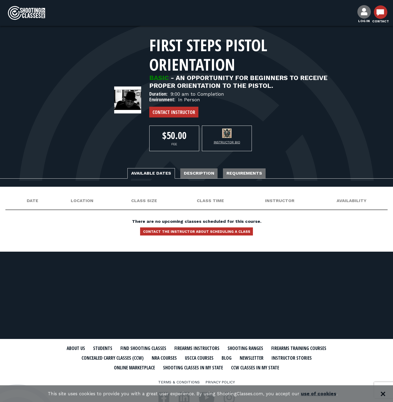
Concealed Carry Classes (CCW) (183, 358)
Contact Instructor (174, 112)
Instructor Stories (146, 367)
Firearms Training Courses (105, 358)
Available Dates (141, 174)
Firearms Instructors (233, 348)
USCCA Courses (284, 358)
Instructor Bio (227, 142)
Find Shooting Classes (170, 348)
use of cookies (326, 394)
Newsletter (99, 367)
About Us (93, 348)
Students (123, 348)
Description (200, 174)
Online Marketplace (202, 367)
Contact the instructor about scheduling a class (196, 233)
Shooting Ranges (289, 348)
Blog (315, 358)
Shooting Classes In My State (271, 367)
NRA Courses (244, 358)
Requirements (255, 174)
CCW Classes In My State (196, 376)
